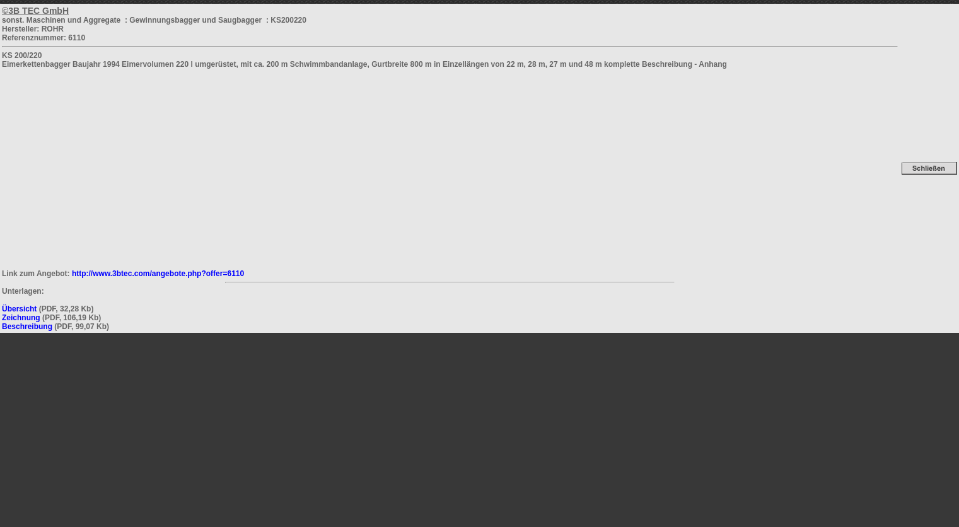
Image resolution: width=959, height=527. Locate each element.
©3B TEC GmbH (35, 11)
